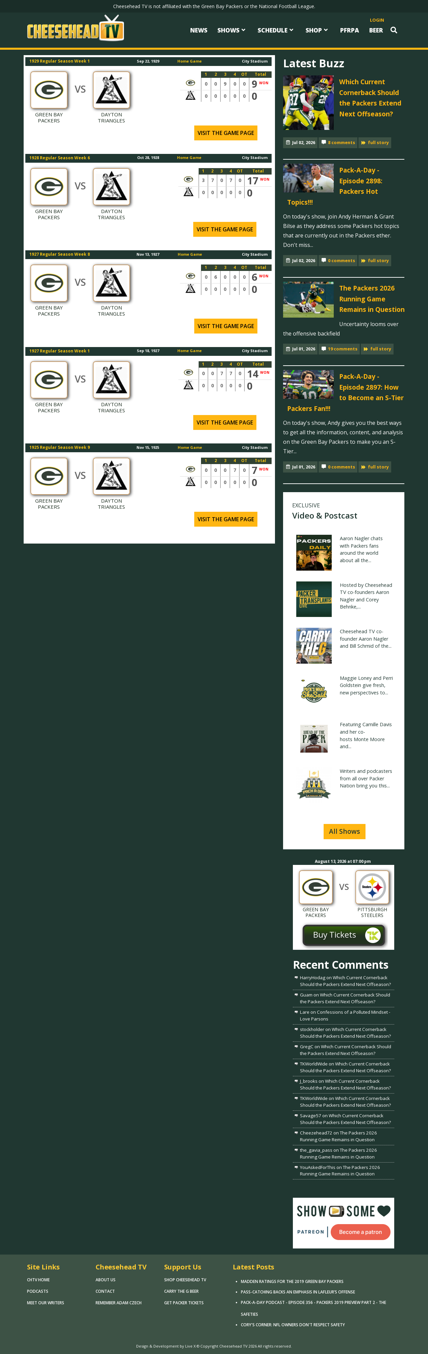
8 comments (341, 142)
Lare (304, 1012)
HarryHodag (312, 977)
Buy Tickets (334, 934)
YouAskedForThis (317, 1167)
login (377, 20)
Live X (190, 1346)
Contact (105, 1291)
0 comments (341, 260)
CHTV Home (38, 1280)
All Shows (344, 831)
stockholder (312, 1029)
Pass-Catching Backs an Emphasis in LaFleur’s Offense (298, 1292)
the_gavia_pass (316, 1150)
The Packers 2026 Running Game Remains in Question (372, 298)
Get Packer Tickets (184, 1303)
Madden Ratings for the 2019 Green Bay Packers (292, 1281)
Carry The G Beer (181, 1291)
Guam (306, 995)
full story (378, 142)
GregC (306, 1046)
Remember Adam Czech (119, 1303)
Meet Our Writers (45, 1303)
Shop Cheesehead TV (185, 1280)
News (198, 30)
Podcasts (37, 1291)
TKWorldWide (314, 1064)
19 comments (342, 349)
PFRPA (349, 30)
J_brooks (309, 1081)
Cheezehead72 (316, 1133)
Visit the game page (226, 133)
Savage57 (310, 1115)
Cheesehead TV (233, 1346)
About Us (106, 1280)
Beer (376, 30)
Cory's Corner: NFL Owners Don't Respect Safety (293, 1325)
